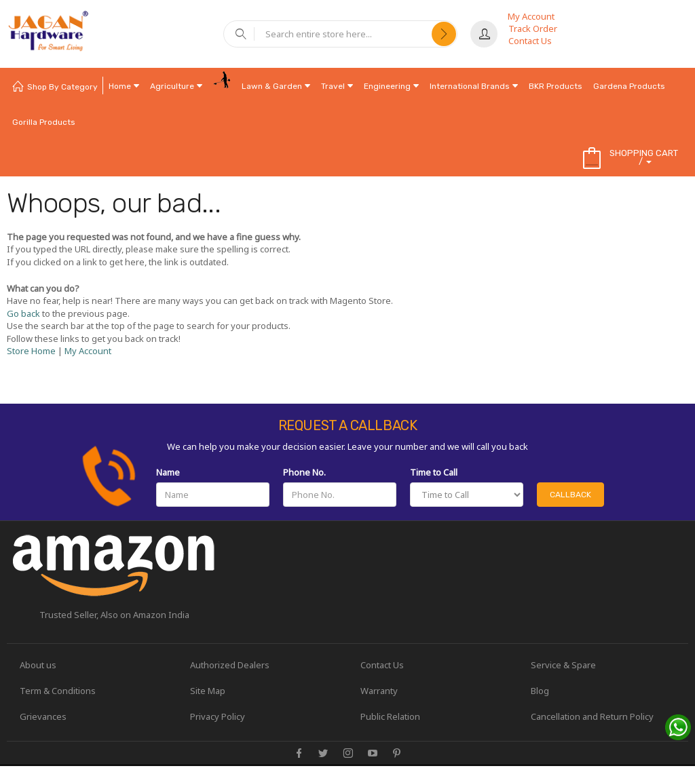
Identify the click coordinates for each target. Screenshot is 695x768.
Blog (540, 691)
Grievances (43, 717)
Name (168, 472)
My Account (531, 16)
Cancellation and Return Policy (592, 717)
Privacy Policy (218, 717)
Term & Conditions (58, 691)
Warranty (379, 691)
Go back (23, 313)
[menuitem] (55, 86)
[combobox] (343, 34)
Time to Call (433, 472)
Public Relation (391, 717)
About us (38, 665)
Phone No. (304, 472)
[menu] (347, 104)
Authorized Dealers (230, 665)
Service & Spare (564, 665)
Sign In (483, 33)
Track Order (532, 28)
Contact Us (530, 41)
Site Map (208, 691)
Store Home (31, 351)
